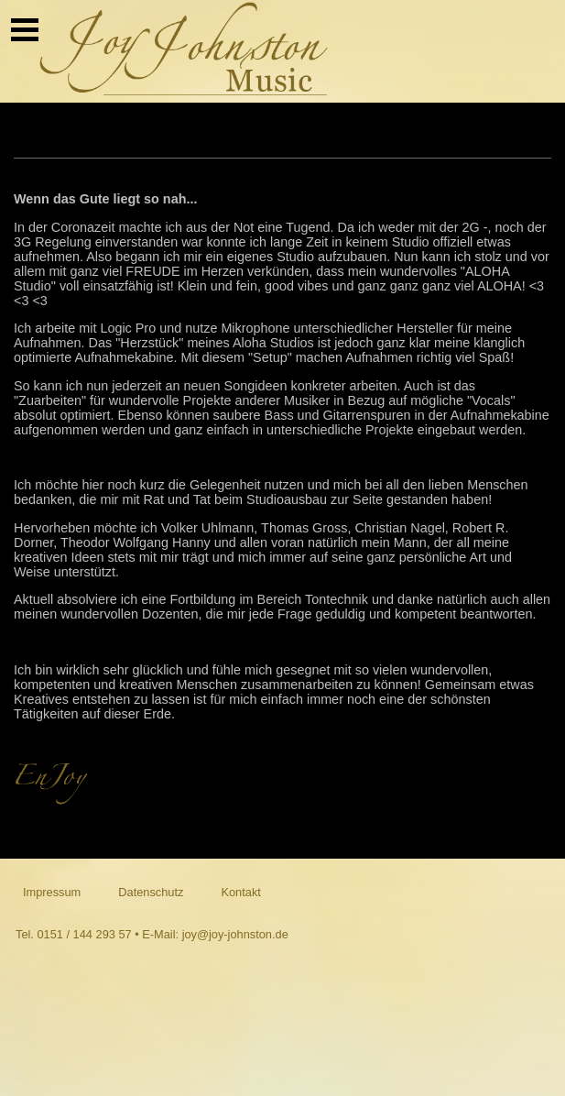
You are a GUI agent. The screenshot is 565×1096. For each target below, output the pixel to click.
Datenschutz (150, 892)
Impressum (52, 892)
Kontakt (240, 892)
